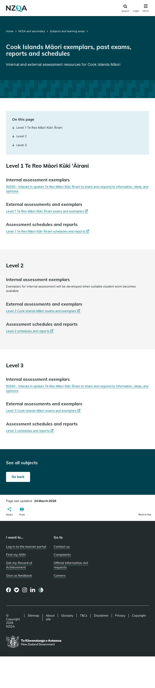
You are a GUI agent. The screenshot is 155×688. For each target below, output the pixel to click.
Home (10, 31)
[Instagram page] (24, 589)
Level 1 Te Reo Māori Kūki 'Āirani (37, 127)
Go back (18, 477)
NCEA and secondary (31, 31)
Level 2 (19, 136)
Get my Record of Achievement (19, 565)
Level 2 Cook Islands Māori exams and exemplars (43, 311)
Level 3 (19, 145)
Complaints (62, 554)
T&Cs (83, 615)
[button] (9, 512)
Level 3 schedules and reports (30, 431)
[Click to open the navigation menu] (146, 8)
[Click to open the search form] (125, 8)
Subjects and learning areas (67, 31)
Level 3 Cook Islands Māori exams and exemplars (43, 411)
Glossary (67, 615)
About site (50, 617)
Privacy (120, 615)
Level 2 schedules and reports (30, 331)
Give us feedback (19, 575)
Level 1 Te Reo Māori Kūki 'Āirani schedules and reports (48, 231)
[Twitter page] (16, 589)
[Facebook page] (8, 589)
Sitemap (33, 615)
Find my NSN (16, 554)
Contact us (62, 546)
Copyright (139, 615)
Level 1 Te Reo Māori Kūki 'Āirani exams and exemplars (47, 211)
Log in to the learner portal (26, 546)
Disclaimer (101, 615)
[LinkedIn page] (32, 590)
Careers (60, 575)
